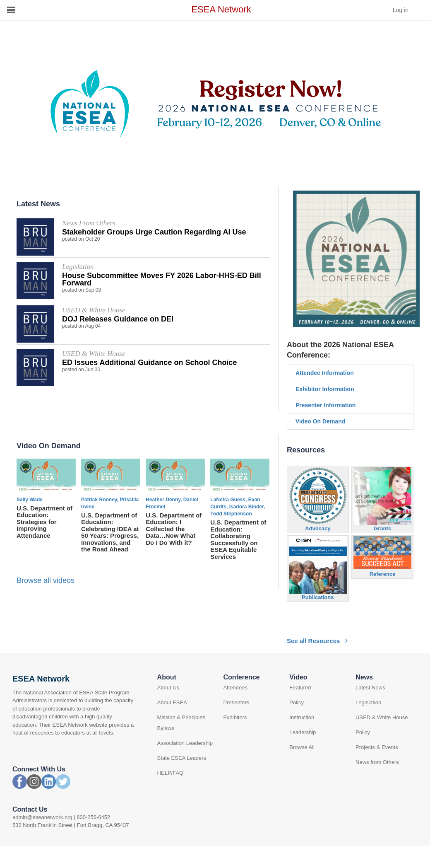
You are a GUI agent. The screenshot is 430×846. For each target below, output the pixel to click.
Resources (306, 450)
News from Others (377, 762)
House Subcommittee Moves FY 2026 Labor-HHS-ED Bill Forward (161, 279)
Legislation (368, 702)
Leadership (302, 732)
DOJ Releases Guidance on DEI (117, 319)
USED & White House (382, 717)
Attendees (235, 687)
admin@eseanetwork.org (42, 817)
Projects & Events (377, 747)
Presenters (236, 702)
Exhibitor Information (324, 389)
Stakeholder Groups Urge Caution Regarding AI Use (154, 232)
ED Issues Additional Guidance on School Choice (149, 362)
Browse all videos (45, 580)
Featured (300, 687)
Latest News (370, 687)
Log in (400, 10)
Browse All (302, 747)
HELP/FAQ (170, 773)
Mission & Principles (181, 717)
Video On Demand (320, 421)
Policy (296, 702)
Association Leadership (185, 743)
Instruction (301, 717)
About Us (168, 687)
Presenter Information (325, 405)
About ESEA (172, 702)
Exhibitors (235, 717)
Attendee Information (324, 373)
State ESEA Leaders (182, 758)
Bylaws (165, 728)
